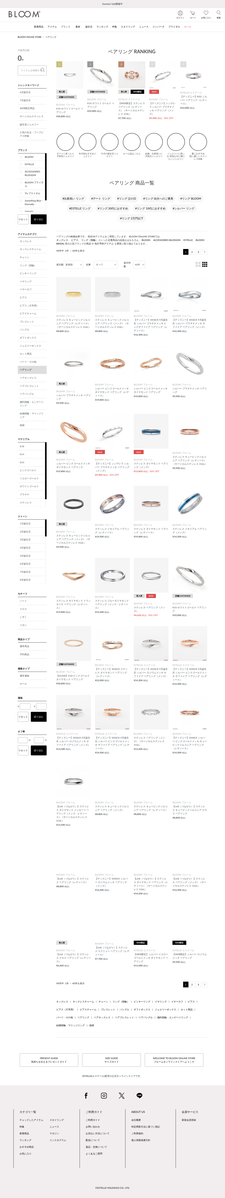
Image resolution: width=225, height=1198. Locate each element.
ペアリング (50, 37)
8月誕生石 (25, 579)
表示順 (59, 264)
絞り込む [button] (38, 219)
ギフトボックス (28, 337)
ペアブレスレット (29, 385)
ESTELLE (29, 164)
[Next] (204, 252)
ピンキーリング (28, 273)
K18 (22, 446)
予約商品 (24, 654)
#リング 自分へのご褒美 (158, 198)
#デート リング (100, 198)
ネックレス (26, 241)
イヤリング (26, 281)
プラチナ (24, 494)
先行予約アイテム (104, 243)
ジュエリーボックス (30, 345)
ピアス (23, 297)
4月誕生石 (25, 547)
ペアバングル (27, 393)
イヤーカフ (26, 289)
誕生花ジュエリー (29, 124)
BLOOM (29, 156)
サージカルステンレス (31, 116)
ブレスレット (27, 321)
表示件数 (127, 264)
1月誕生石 (25, 523)
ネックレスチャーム (30, 249)
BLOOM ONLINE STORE (30, 37)
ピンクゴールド (28, 470)
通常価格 (24, 675)
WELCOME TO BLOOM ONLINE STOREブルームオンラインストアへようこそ (174, 1060)
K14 (22, 454)
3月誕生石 (25, 539)
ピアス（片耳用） (29, 305)
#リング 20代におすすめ (113, 208)
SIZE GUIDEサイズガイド (111, 1060)
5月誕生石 (25, 555)
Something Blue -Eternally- (34, 202)
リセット (23, 219)
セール (23, 683)
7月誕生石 (25, 100)
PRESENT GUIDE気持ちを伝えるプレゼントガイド (49, 1060)
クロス (23, 609)
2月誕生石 (25, 531)
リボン (23, 625)
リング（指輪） (28, 265)
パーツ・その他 (28, 361)
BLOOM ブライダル (34, 184)
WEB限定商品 (27, 108)
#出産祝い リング (73, 198)
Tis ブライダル (32, 193)
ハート (23, 600)
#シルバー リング (183, 208)
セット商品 (26, 353)
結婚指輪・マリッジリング (31, 415)
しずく (23, 616)
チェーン (24, 257)
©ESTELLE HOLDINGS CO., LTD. (112, 1187)
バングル (24, 329)
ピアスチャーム (28, 313)
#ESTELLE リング (79, 208)
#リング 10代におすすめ (150, 208)
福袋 (22, 425)
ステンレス (26, 502)
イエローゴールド (29, 478)
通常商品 (24, 646)
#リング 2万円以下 (131, 218)
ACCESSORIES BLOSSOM (32, 173)
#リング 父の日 (126, 198)
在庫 (88, 264)
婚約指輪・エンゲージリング (31, 403)
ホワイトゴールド (29, 486)
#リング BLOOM (190, 198)
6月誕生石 (25, 92)
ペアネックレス (28, 377)
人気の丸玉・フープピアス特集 (31, 134)
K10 (22, 462)
